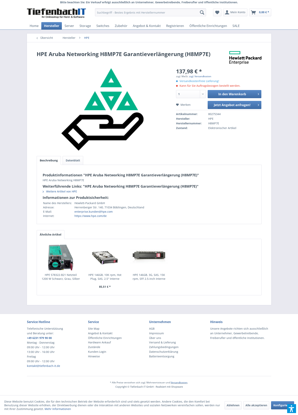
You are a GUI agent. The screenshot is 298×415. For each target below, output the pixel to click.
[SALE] (236, 25)
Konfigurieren (282, 405)
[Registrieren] (175, 25)
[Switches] (103, 25)
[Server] (69, 25)
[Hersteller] (51, 25)
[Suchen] (202, 12)
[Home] (34, 25)
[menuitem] (150, 12)
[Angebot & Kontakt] (146, 25)
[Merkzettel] (217, 12)
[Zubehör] (121, 25)
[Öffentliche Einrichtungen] (208, 25)
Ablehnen (233, 405)
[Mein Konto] (235, 12)
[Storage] (85, 25)
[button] (291, 408)
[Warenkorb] (260, 12)
